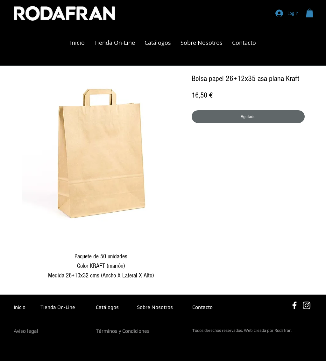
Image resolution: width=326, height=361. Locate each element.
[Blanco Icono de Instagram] (306, 305)
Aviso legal (26, 331)
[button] (309, 13)
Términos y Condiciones (123, 331)
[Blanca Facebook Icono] (294, 305)
